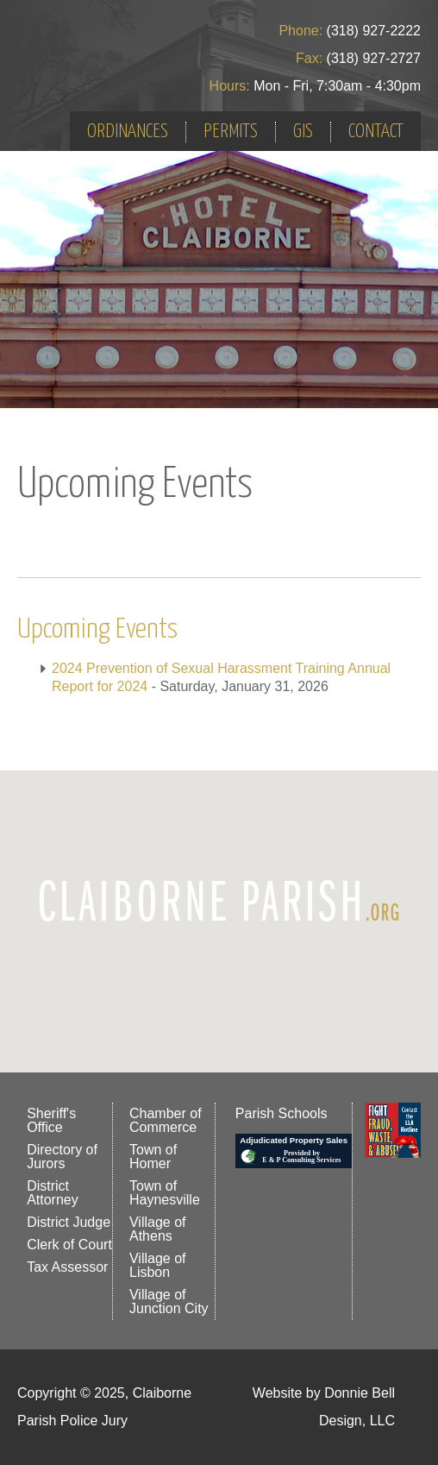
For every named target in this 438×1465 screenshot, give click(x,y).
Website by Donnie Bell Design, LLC (324, 1407)
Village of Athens (157, 1229)
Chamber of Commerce (165, 1120)
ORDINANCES (127, 131)
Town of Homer (153, 1156)
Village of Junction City (169, 1301)
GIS (303, 131)
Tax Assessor (67, 1267)
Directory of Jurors (62, 1156)
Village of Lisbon (157, 1265)
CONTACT (376, 131)
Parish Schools (281, 1113)
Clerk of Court (69, 1244)
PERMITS (230, 131)
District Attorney (52, 1193)
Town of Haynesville (164, 1193)
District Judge (68, 1222)
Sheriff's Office (51, 1120)
